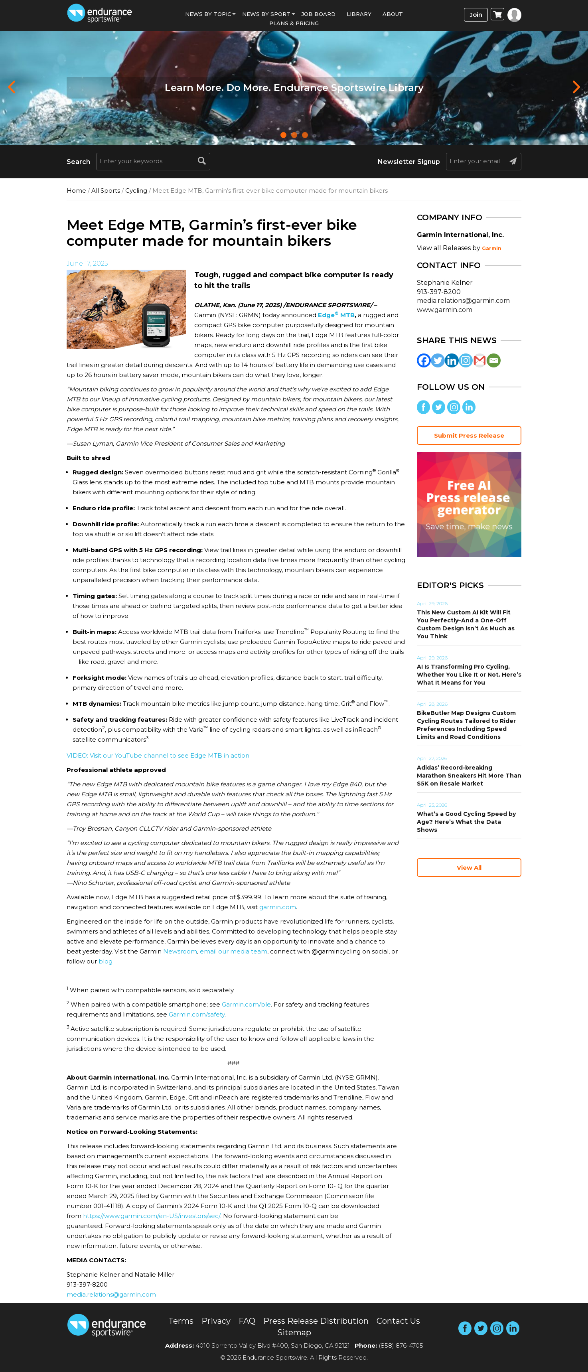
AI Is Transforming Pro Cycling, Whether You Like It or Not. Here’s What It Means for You (469, 674)
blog (105, 961)
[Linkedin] (452, 360)
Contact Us (398, 1321)
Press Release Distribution (316, 1321)
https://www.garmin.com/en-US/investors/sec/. (152, 1216)
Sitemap (294, 1332)
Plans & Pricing (294, 23)
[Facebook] (424, 360)
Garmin (491, 248)
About (393, 14)
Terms (180, 1321)
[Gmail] (480, 360)
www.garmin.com (444, 310)
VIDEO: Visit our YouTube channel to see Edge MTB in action (158, 755)
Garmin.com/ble (246, 1004)
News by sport (266, 14)
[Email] (494, 360)
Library (359, 14)
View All (469, 867)
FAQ (247, 1321)
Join (476, 14)
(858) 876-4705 (401, 1345)
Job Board (318, 14)
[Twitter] (438, 360)
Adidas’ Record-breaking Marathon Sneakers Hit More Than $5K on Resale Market (469, 775)
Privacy (216, 1321)
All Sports (105, 190)
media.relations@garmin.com (111, 1294)
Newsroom (180, 951)
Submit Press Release (469, 435)
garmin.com (277, 907)
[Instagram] (466, 360)
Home (76, 190)
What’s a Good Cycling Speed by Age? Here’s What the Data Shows (466, 821)
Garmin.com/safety (197, 1014)
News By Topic (208, 14)
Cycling (136, 190)
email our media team (233, 951)
